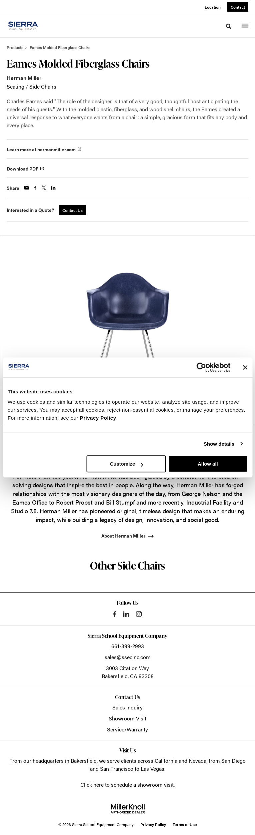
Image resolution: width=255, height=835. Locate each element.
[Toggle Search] (228, 26)
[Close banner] (245, 367)
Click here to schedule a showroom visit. (127, 784)
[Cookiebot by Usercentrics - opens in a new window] (201, 367)
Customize (126, 464)
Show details (219, 444)
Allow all (208, 464)
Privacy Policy (98, 418)
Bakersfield (84, 760)
